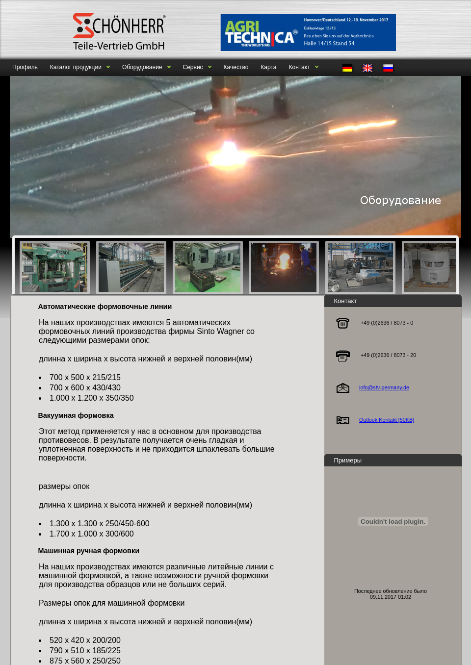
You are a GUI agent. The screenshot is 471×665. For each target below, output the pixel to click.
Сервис (193, 67)
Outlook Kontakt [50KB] (386, 420)
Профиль (25, 67)
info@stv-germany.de (384, 387)
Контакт (299, 67)
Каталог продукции (76, 67)
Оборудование (142, 67)
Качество (236, 67)
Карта (268, 67)
